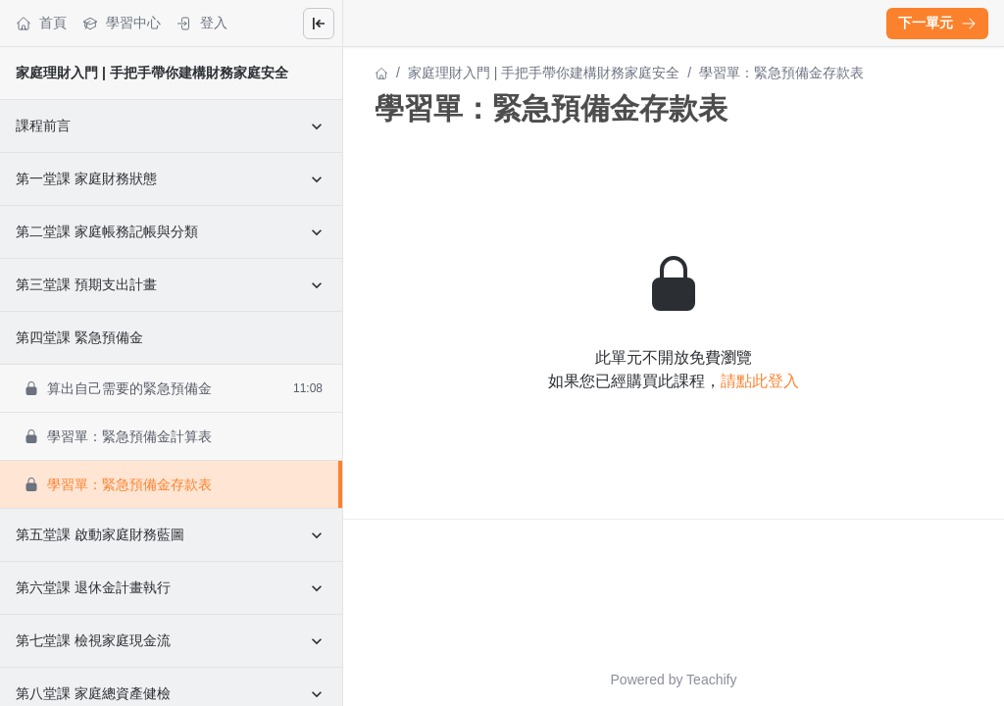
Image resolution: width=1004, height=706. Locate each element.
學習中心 (121, 23)
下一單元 (937, 22)
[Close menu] (318, 23)
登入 (201, 23)
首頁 (41, 23)
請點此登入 (760, 381)
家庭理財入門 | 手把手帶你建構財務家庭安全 (152, 72)
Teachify (711, 679)
